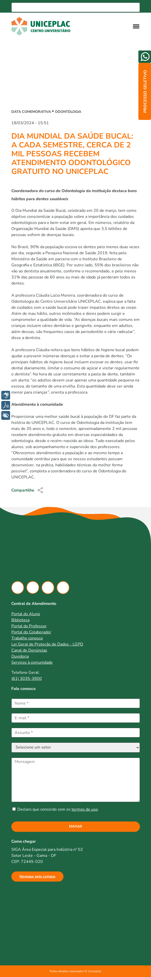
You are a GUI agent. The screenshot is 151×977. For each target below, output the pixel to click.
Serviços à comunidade (32, 662)
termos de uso (85, 809)
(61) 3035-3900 (26, 678)
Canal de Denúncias (29, 650)
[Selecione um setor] (75, 747)
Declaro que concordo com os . (55, 809)
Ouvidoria (20, 656)
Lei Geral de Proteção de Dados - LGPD (47, 644)
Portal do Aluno (25, 614)
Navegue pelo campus (37, 876)
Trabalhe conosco (27, 638)
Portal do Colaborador (31, 632)
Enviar (75, 826)
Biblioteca (20, 620)
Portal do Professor (29, 626)
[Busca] (75, 7)
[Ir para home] (43, 26)
